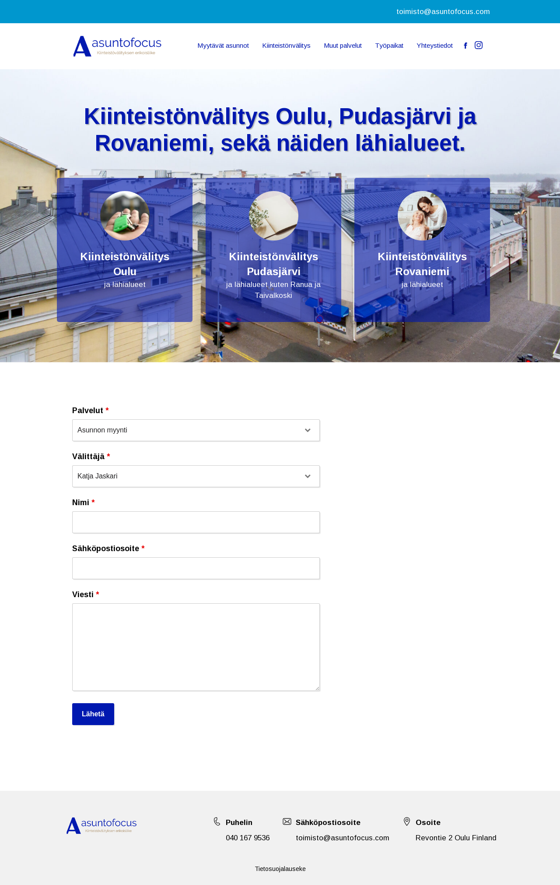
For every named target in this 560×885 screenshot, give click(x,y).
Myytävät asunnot (223, 45)
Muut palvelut (343, 45)
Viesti (85, 594)
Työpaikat (389, 45)
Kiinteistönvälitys (286, 45)
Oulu (124, 271)
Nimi (83, 502)
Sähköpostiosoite (108, 548)
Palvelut (90, 410)
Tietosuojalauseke (280, 868)
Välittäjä (91, 456)
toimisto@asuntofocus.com (443, 11)
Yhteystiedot (434, 45)
